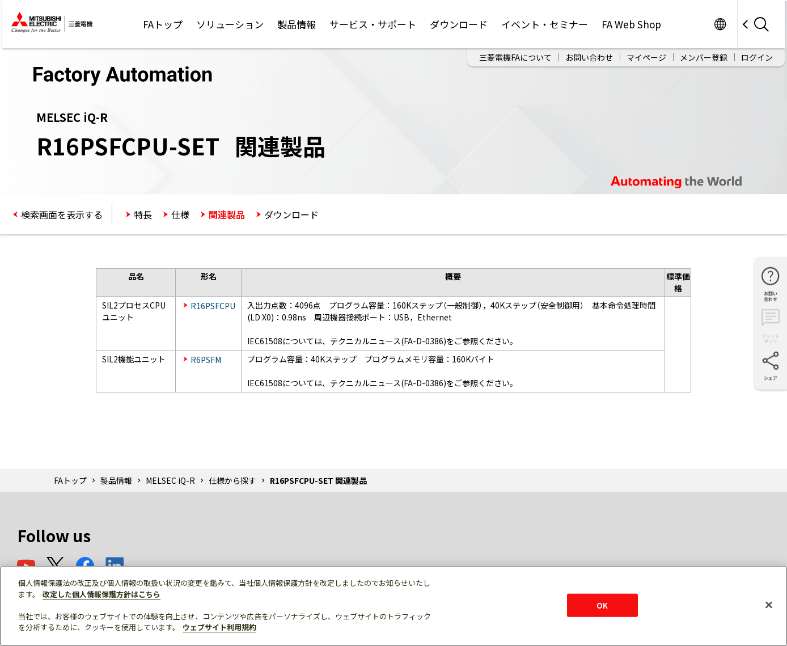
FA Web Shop (631, 24)
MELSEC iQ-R (170, 480)
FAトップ (163, 24)
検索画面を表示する (62, 214)
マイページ (646, 57)
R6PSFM (206, 359)
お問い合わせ (589, 57)
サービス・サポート (372, 24)
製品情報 (296, 24)
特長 (143, 214)
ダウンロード (459, 24)
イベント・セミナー (544, 24)
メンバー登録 (703, 57)
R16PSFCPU (213, 305)
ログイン (757, 57)
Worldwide (720, 24)
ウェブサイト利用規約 (219, 627)
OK (602, 604)
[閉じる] (768, 604)
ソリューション (230, 24)
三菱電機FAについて (515, 57)
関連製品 (227, 214)
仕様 (180, 214)
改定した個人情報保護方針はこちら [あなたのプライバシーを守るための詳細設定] (101, 594)
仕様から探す (232, 480)
